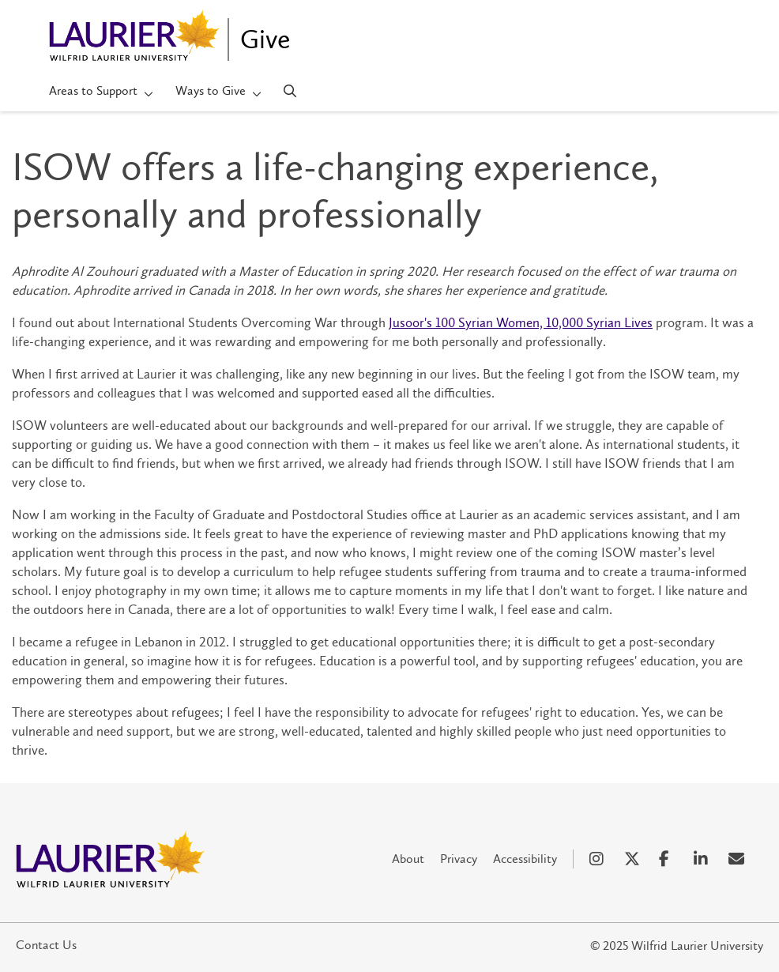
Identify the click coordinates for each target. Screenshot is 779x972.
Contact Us (46, 944)
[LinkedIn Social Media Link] (703, 859)
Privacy (458, 858)
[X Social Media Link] (633, 859)
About (408, 858)
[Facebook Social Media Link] (668, 859)
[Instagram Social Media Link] (598, 859)
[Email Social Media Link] (737, 859)
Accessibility (525, 858)
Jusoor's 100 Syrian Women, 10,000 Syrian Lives (521, 322)
